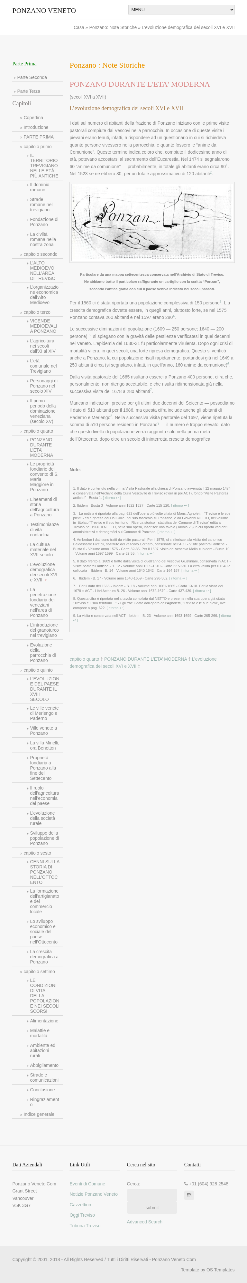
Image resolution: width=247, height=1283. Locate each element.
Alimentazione (44, 1020)
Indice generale (38, 1114)
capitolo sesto (37, 853)
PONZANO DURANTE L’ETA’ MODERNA (41, 447)
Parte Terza (28, 91)
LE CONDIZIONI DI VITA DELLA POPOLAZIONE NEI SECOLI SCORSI (44, 996)
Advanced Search (145, 1221)
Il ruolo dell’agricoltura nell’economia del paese (44, 795)
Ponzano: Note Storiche (113, 27)
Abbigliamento (44, 1065)
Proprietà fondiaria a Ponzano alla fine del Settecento (43, 768)
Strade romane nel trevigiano (41, 204)
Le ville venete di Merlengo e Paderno (44, 713)
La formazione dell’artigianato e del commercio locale (44, 901)
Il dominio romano (39, 187)
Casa (80, 27)
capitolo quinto (37, 670)
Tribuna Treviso (84, 1225)
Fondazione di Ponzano (44, 222)
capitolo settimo (39, 971)
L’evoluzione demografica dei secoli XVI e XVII (43, 572)
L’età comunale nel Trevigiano (43, 366)
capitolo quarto (38, 431)
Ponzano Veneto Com (174, 1259)
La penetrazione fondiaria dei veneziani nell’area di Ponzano (43, 602)
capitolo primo (37, 146)
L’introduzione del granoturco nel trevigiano (44, 630)
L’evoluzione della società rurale (42, 818)
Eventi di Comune (87, 1183)
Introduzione (35, 127)
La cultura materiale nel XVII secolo (43, 549)
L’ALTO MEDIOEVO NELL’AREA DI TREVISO (42, 270)
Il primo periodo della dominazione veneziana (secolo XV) (43, 411)
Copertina (33, 117)
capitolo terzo (36, 312)
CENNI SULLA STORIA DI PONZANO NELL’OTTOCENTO (44, 872)
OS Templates (220, 1269)
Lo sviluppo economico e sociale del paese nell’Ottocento (44, 931)
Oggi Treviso (82, 1215)
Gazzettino (80, 1204)
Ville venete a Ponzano (43, 730)
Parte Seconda (32, 77)
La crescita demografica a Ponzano (44, 956)
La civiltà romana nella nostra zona (43, 239)
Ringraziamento (44, 1102)
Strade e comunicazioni (44, 1077)
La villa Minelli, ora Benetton (44, 745)
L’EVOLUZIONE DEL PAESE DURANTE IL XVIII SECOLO (44, 689)
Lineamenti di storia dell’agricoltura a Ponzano (44, 507)
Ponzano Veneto (44, 10)
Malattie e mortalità (40, 1033)
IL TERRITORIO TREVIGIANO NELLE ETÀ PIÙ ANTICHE (44, 165)
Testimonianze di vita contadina (44, 529)
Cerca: (133, 1183)
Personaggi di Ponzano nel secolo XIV (44, 386)
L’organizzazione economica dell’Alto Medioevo (44, 294)
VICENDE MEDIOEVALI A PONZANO (43, 326)
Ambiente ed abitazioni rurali (42, 1050)
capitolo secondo (40, 254)
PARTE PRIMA (38, 136)
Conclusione (42, 1089)
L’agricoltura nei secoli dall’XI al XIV (42, 346)
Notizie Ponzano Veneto (93, 1194)
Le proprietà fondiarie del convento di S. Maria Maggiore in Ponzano (44, 476)
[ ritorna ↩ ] (111, 498)
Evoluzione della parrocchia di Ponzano (43, 652)
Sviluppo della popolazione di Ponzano (44, 838)
